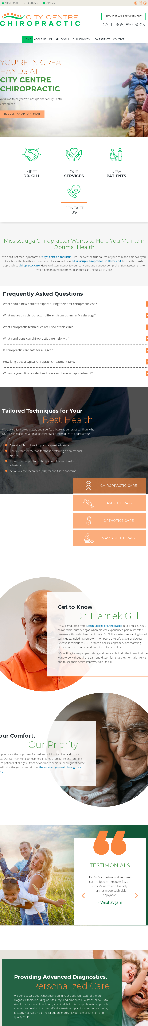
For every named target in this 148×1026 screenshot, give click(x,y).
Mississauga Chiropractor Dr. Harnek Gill (96, 261)
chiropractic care (29, 265)
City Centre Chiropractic (56, 257)
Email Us (49, 2)
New (116, 156)
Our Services (81, 39)
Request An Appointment (123, 16)
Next (136, 895)
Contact (118, 39)
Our (74, 156)
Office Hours (31, 2)
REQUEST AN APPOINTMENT (22, 114)
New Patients (101, 39)
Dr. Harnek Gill (59, 39)
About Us (40, 39)
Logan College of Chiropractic (104, 626)
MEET (31, 156)
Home (27, 39)
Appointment (10, 2)
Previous (83, 895)
